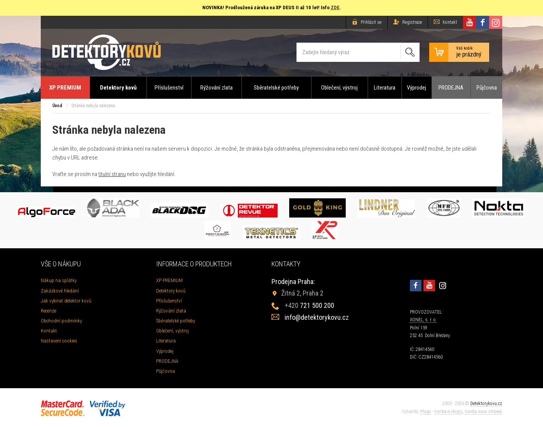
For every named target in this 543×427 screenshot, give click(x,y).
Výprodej (416, 87)
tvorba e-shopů (449, 411)
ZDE (335, 7)
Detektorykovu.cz (486, 403)
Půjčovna (486, 87)
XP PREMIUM (65, 87)
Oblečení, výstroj (339, 87)
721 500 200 (309, 305)
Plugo (425, 411)
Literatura (384, 87)
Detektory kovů (118, 87)
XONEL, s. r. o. (423, 319)
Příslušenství (169, 87)
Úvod (57, 105)
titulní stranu (112, 174)
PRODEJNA (450, 87)
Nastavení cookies (59, 341)
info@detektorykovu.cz (317, 317)
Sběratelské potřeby (276, 87)
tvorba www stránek (483, 411)
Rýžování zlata (216, 87)
